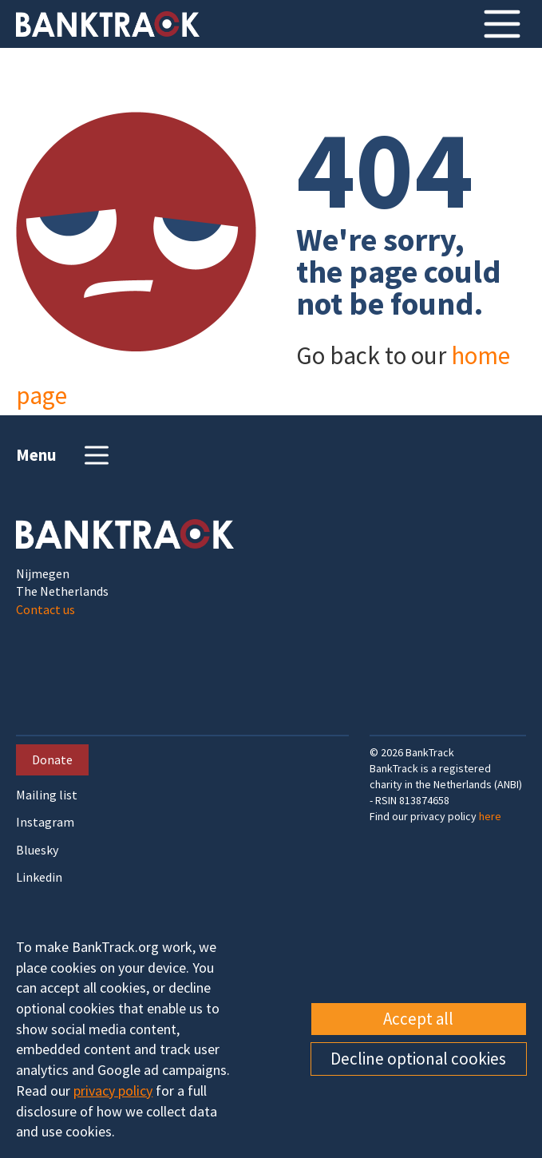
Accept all (418, 1018)
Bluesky (37, 850)
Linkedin (39, 877)
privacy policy (112, 1090)
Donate (52, 759)
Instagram (45, 822)
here (490, 816)
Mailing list (46, 795)
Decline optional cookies (418, 1058)
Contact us (45, 609)
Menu (64, 455)
